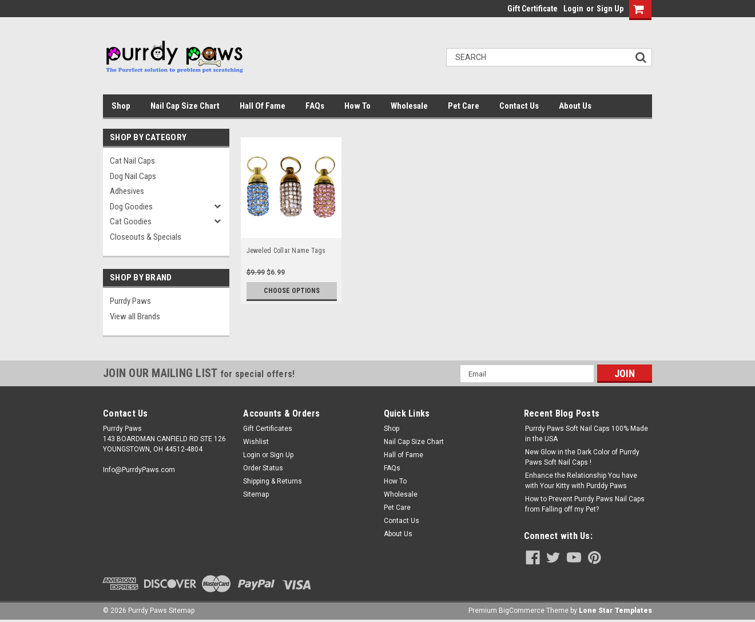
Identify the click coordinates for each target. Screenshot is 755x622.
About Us (575, 106)
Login (573, 8)
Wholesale (409, 106)
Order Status (263, 468)
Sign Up (610, 8)
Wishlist (256, 442)
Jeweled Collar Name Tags (286, 251)
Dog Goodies (131, 206)
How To (357, 106)
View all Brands (135, 316)
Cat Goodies (131, 221)
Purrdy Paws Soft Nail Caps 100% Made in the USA (586, 434)
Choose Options (292, 290)
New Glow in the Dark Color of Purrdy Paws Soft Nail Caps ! (582, 457)
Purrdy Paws (130, 301)
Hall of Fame (262, 106)
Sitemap (256, 494)
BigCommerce (522, 611)
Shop (121, 106)
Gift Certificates (267, 429)
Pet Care (463, 106)
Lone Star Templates (615, 611)
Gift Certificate (532, 8)
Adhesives (127, 191)
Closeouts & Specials (145, 237)
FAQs (314, 106)
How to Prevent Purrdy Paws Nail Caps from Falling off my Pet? (585, 504)
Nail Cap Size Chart (185, 106)
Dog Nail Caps (133, 176)
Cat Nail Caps (132, 161)
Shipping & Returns (272, 481)
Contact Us (519, 106)
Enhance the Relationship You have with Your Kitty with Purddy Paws (581, 481)
